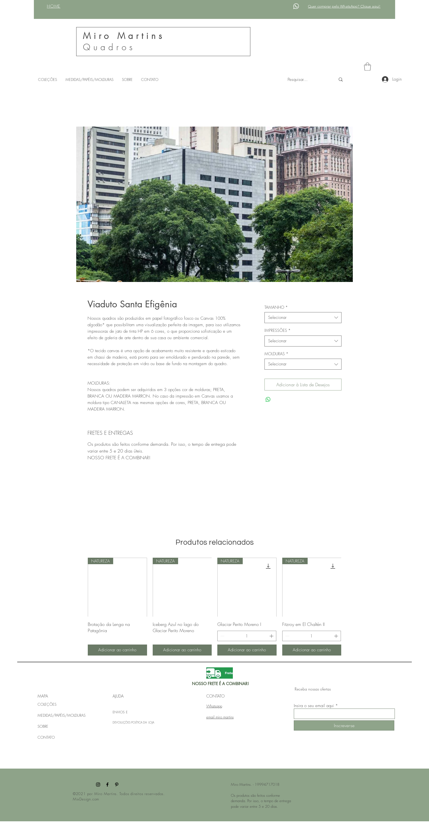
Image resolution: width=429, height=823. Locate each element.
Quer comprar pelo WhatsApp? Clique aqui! (344, 6)
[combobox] (303, 317)
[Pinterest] (116, 784)
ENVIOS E (120, 712)
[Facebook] (107, 784)
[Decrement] (221, 636)
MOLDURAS (276, 353)
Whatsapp (214, 706)
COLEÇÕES (47, 704)
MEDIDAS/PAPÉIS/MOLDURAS (62, 715)
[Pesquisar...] (307, 79)
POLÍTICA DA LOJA (142, 722)
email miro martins (220, 717)
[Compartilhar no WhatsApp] (268, 399)
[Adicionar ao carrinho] (117, 650)
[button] (367, 67)
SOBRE (43, 726)
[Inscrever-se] (344, 725)
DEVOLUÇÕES (122, 722)
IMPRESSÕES (277, 330)
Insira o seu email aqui (314, 706)
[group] (214, 606)
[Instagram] (98, 784)
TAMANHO (276, 307)
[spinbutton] (246, 636)
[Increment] (271, 636)
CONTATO (46, 737)
